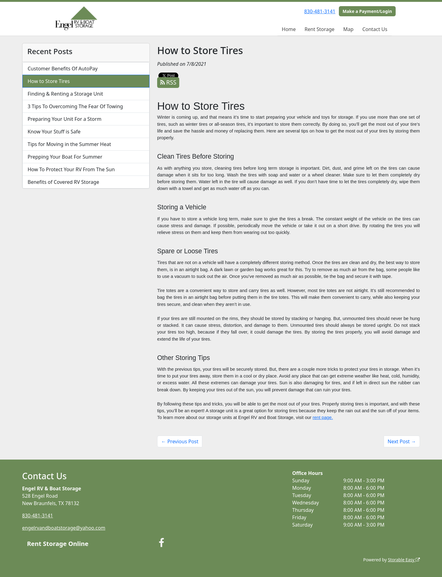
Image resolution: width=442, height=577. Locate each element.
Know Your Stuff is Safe (54, 131)
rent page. (322, 417)
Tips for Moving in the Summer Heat (69, 144)
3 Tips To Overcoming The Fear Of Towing (75, 106)
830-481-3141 (319, 11)
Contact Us (374, 29)
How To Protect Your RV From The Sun (71, 169)
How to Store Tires (49, 81)
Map (348, 29)
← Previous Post (179, 441)
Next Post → (402, 441)
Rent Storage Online (57, 543)
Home (289, 29)
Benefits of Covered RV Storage (63, 182)
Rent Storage (319, 29)
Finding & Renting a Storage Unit (65, 93)
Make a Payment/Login (367, 11)
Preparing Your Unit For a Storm (64, 119)
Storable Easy (404, 559)
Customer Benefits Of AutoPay (63, 68)
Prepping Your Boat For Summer (65, 156)
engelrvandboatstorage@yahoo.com (64, 527)
